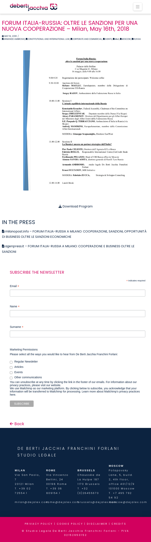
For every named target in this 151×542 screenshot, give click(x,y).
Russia (136, 39)
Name (14, 307)
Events (107, 39)
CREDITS (118, 523)
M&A (116, 39)
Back (17, 424)
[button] (137, 7)
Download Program (76, 206)
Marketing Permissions (24, 349)
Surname (16, 327)
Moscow (125, 39)
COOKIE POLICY (70, 523)
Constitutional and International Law (48, 39)
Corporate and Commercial (86, 39)
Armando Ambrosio (13, 39)
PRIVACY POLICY (39, 523)
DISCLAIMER (97, 523)
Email (14, 286)
